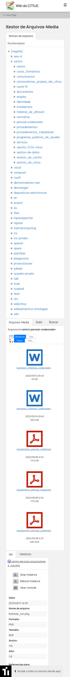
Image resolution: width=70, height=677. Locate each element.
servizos (22, 142)
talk (16, 279)
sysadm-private (24, 274)
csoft (17, 178)
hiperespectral (23, 218)
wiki (16, 314)
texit (17, 294)
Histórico (25, 554)
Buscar (53, 322)
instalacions (24, 107)
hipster (18, 223)
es (15, 208)
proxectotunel (23, 263)
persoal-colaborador (30, 122)
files (16, 213)
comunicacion (26, 76)
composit (20, 172)
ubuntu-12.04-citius (29, 147)
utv (16, 299)
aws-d (18, 56)
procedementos (27, 127)
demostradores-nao (27, 183)
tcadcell (19, 289)
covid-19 (22, 87)
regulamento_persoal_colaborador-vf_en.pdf (40, 449)
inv (16, 233)
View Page (11, 15)
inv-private (21, 238)
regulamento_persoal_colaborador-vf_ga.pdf (40, 489)
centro (18, 61)
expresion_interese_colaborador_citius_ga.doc (41, 408)
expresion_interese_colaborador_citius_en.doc (41, 367)
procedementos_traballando (35, 132)
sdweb (18, 268)
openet (18, 243)
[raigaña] (17, 51)
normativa (23, 117)
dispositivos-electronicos (30, 193)
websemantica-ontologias (31, 309)
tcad (17, 284)
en (15, 198)
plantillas (19, 253)
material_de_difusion (31, 112)
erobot (18, 203)
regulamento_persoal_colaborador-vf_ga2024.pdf (43, 530)
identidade (24, 102)
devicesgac (21, 188)
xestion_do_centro (29, 157)
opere (17, 248)
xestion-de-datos (28, 152)
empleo (21, 97)
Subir (39, 322)
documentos (25, 92)
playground (21, 258)
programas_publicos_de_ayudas (38, 137)
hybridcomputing (25, 228)
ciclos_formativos (28, 71)
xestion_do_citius (28, 162)
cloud (17, 167)
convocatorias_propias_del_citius (39, 82)
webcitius (20, 304)
